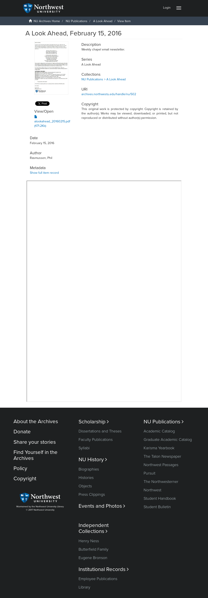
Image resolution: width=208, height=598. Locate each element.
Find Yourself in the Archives (35, 455)
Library (84, 587)
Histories (86, 477)
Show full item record (44, 173)
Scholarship (94, 422)
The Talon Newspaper (162, 456)
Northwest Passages (161, 464)
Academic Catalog (159, 431)
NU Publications (76, 21)
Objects (85, 486)
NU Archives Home (47, 21)
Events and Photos (102, 506)
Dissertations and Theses (100, 431)
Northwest (152, 490)
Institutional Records (104, 569)
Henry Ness (89, 540)
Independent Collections (94, 528)
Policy (20, 468)
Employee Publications (98, 578)
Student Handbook (160, 498)
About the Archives (35, 421)
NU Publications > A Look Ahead (103, 79)
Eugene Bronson (93, 557)
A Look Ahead (102, 21)
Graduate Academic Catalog (168, 439)
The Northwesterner (161, 481)
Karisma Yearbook (159, 448)
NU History (93, 459)
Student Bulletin (157, 506)
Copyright (24, 478)
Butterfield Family (93, 549)
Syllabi (84, 448)
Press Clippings (92, 494)
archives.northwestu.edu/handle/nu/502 (108, 94)
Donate (22, 431)
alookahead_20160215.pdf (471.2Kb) (52, 121)
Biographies (89, 469)
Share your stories (34, 442)
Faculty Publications (96, 439)
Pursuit (149, 473)
